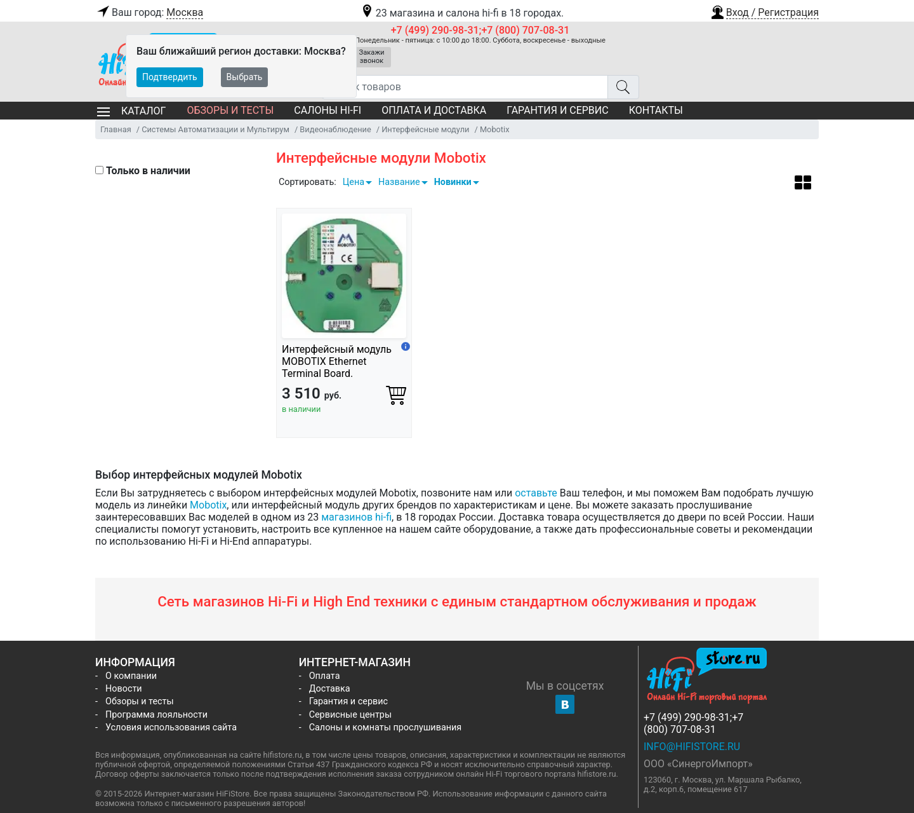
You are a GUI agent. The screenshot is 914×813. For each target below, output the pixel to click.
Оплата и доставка (433, 110)
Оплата (324, 676)
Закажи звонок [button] (372, 56)
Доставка (329, 688)
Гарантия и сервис (557, 110)
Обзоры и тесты (230, 110)
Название (399, 182)
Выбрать (245, 77)
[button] (764, 11)
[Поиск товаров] (465, 87)
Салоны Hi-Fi (327, 110)
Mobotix (208, 505)
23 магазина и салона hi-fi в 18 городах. (461, 13)
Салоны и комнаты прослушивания (385, 727)
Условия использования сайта (171, 727)
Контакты (656, 110)
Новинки (453, 182)
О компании (131, 676)
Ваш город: (149, 12)
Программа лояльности (156, 714)
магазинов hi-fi (356, 517)
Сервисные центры (350, 714)
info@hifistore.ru (692, 747)
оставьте (536, 493)
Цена (353, 182)
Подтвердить (169, 77)
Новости (123, 688)
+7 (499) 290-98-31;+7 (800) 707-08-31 (480, 30)
